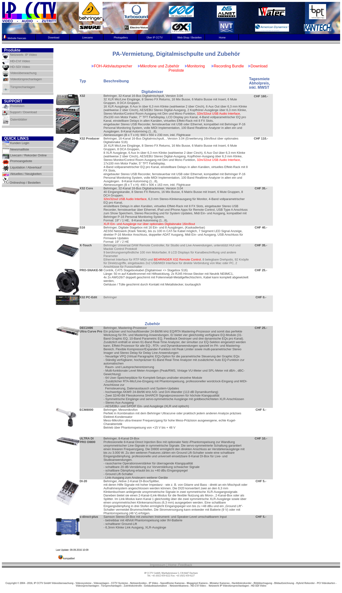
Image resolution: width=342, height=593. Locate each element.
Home (172, 565)
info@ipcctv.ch (170, 578)
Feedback (185, 565)
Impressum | (159, 565)
